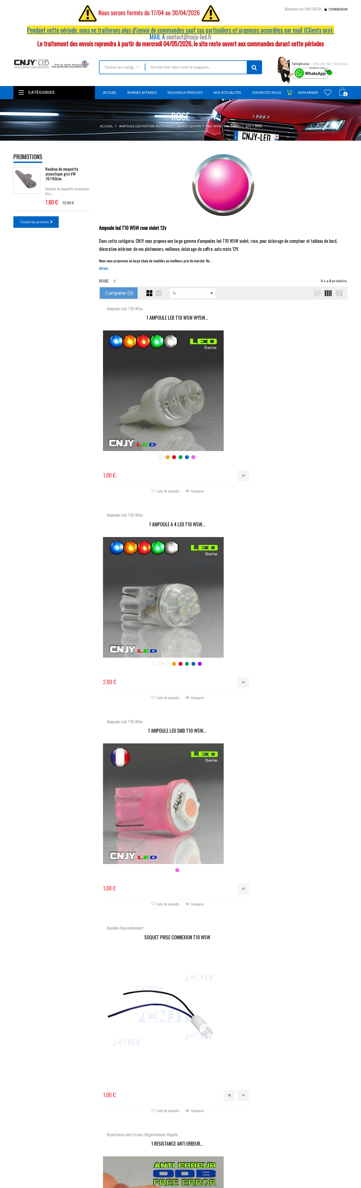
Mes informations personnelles (209, 1128)
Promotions (27, 156)
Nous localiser (61, 1115)
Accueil (106, 126)
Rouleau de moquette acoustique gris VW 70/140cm (61, 173)
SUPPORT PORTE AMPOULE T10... (306, 639)
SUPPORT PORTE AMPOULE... (306, 478)
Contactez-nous (139, 1127)
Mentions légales (140, 1142)
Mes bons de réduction (202, 1135)
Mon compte (197, 1093)
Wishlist (328, 92)
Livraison (134, 1135)
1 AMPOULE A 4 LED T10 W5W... (223, 318)
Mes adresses (195, 1121)
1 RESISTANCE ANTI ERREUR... (223, 483)
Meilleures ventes (141, 1120)
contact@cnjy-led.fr (189, 36)
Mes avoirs (193, 1113)
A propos (134, 1161)
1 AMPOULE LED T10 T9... (140, 800)
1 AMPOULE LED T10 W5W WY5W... (140, 318)
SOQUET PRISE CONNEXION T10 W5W (140, 478)
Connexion (338, 9)
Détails (103, 268)
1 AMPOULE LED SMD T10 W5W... (306, 318)
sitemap (133, 1169)
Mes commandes (198, 1106)
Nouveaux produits (142, 1113)
